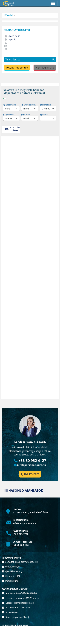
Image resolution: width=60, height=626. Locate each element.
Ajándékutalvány (12, 571)
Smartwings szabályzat (15, 617)
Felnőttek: (45, 104)
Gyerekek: (8, 114)
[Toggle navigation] (53, 3)
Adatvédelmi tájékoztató (16, 607)
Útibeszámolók (11, 576)
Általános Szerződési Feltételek (19, 593)
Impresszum (10, 580)
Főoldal (8, 15)
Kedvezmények (11, 566)
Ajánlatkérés (30, 474)
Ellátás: (44, 114)
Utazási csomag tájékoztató (18, 602)
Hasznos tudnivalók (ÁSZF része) (20, 598)
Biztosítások (10, 612)
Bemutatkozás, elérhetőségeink (20, 561)
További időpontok (17, 67)
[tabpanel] (30, 112)
